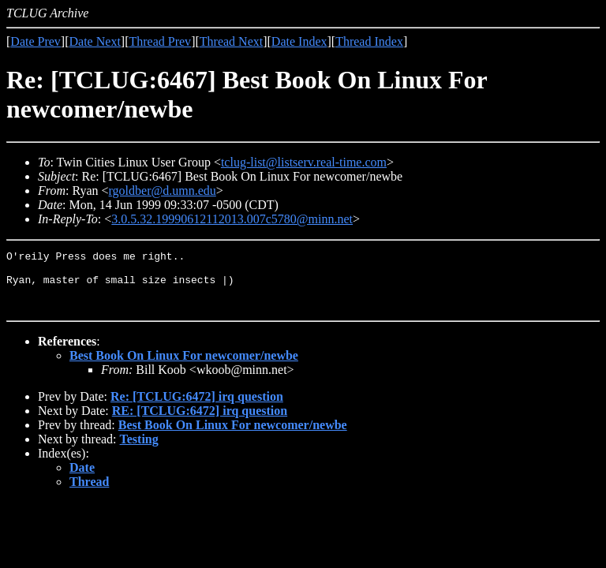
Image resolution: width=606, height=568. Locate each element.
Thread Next (231, 41)
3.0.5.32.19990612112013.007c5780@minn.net (232, 219)
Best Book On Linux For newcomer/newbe (183, 367)
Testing (139, 451)
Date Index (299, 41)
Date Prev (35, 41)
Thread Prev (160, 41)
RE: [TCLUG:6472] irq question (199, 422)
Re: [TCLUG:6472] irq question (196, 408)
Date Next (95, 41)
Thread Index (369, 41)
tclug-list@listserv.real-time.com (304, 162)
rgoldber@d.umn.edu (162, 190)
